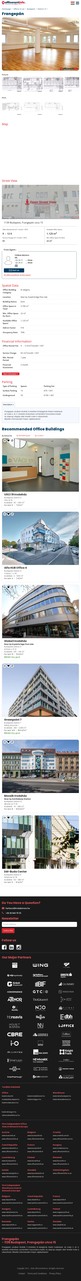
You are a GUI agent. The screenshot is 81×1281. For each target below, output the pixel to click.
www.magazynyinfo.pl (61, 1212)
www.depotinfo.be (9, 1199)
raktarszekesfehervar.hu (11, 1115)
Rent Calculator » (11, 374)
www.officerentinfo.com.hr (63, 1139)
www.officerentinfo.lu (10, 1164)
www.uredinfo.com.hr (61, 1135)
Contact (21, 1273)
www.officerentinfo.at (10, 1139)
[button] (77, 3)
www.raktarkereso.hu (10, 1212)
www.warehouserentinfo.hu (12, 1215)
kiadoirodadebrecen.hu (36, 1096)
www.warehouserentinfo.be (12, 1203)
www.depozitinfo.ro (9, 1225)
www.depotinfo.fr (59, 1199)
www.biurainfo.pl (33, 1161)
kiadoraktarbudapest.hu (62, 1096)
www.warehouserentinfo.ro (12, 1228)
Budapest (31, 9)
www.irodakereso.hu (60, 1148)
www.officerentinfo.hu (61, 1151)
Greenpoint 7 (13, 719)
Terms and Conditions (37, 1273)
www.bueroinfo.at (8, 1135)
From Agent (10, 249)
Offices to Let (19, 9)
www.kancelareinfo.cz (10, 1148)
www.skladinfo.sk (59, 1225)
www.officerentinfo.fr (35, 1151)
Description (8, 404)
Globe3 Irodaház (15, 641)
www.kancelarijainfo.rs (10, 1173)
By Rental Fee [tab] (7, 435)
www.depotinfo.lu (34, 1212)
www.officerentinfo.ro (61, 1164)
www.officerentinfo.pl (35, 1164)
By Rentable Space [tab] (23, 435)
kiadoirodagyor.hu (34, 1099)
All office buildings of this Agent (17, 275)
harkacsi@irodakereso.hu (16, 908)
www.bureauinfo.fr (34, 1148)
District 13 (42, 9)
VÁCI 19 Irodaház (15, 494)
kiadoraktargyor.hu (9, 1112)
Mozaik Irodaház (15, 796)
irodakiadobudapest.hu (10, 1099)
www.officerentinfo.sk (35, 1176)
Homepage (6, 9)
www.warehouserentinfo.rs (37, 1228)
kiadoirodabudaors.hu (10, 1102)
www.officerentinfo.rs (10, 1176)
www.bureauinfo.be (34, 1135)
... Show (29, 260)
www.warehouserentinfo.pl (63, 1215)
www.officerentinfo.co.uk (62, 1173)
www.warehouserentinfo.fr (63, 1203)
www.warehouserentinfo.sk (63, 1228)
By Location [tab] (39, 435)
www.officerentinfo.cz (10, 1151)
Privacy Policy (55, 1273)
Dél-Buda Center (15, 871)
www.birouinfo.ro (59, 1161)
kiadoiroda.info (7, 1096)
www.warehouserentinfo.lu (37, 1215)
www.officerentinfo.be (35, 1139)
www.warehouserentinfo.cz (37, 1203)
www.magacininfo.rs (34, 1225)
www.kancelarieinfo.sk (35, 1173)
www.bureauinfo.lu (9, 1161)
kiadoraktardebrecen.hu (62, 1099)
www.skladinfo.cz (33, 1199)
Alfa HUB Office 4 (15, 568)
